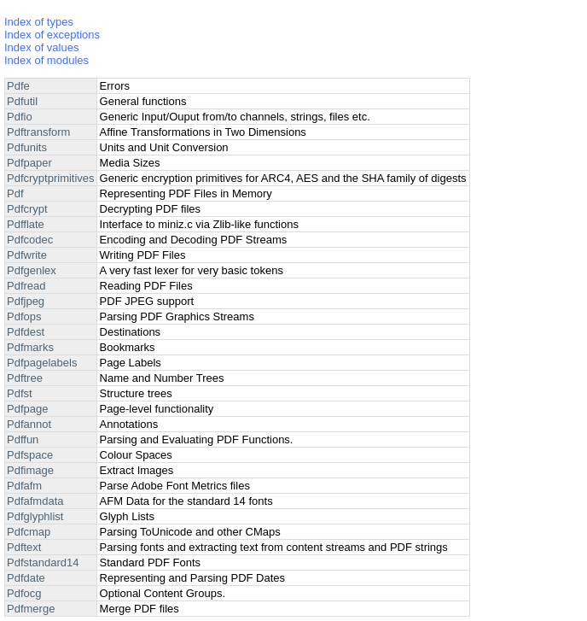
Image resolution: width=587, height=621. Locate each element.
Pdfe (18, 85)
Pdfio (19, 116)
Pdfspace (30, 454)
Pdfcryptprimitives (51, 178)
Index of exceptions (52, 34)
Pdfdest (25, 331)
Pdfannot (29, 424)
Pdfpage (27, 408)
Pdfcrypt (27, 208)
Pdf (15, 193)
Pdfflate (25, 224)
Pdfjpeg (25, 301)
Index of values (41, 47)
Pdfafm (24, 485)
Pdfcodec (30, 239)
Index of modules (46, 60)
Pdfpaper (29, 162)
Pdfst (19, 393)
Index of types (38, 21)
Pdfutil (22, 101)
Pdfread (26, 285)
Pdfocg (24, 593)
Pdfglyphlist (35, 516)
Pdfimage (30, 470)
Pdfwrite (27, 255)
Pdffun (22, 439)
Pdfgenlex (31, 270)
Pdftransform (38, 132)
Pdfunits (27, 147)
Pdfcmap (28, 531)
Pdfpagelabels (42, 362)
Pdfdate (26, 577)
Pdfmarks (30, 347)
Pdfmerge (31, 608)
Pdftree (25, 378)
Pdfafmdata (35, 501)
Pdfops (24, 316)
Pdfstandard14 (43, 562)
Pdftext (24, 547)
